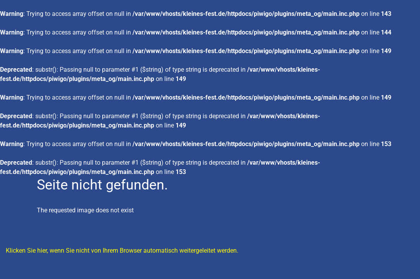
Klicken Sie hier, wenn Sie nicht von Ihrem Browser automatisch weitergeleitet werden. (122, 250)
